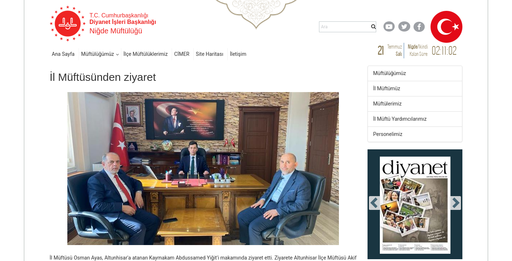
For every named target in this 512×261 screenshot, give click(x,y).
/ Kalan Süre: (418, 50)
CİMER (181, 54)
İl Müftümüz (386, 88)
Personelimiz (388, 134)
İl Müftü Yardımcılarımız (400, 119)
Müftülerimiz (387, 104)
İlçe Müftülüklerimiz (145, 54)
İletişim (238, 54)
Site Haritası (209, 54)
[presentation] (375, 203)
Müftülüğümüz (97, 54)
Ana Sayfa (63, 54)
